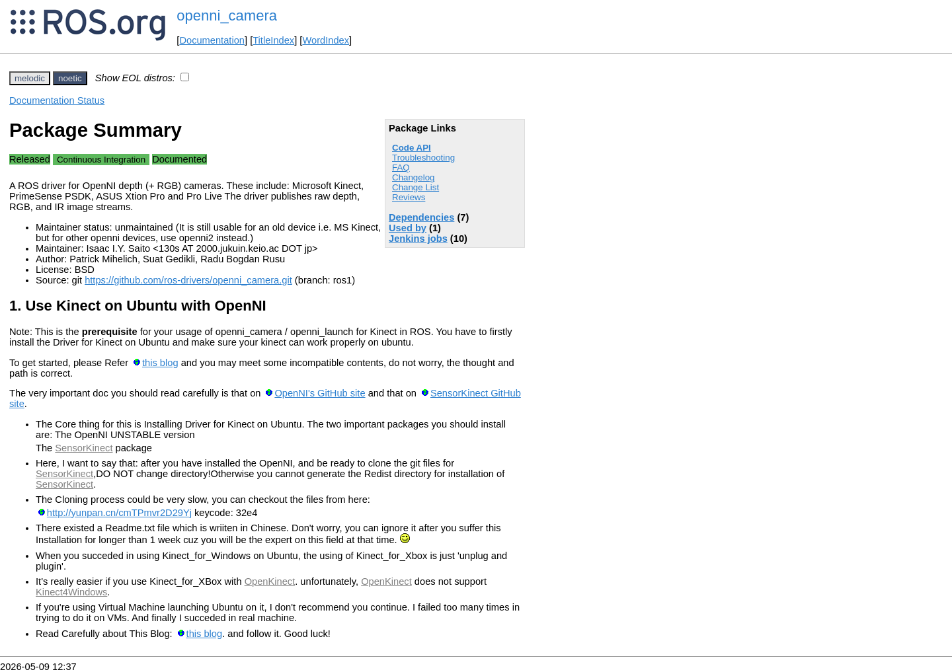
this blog (160, 362)
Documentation (212, 40)
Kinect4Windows (71, 592)
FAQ (401, 167)
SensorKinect (83, 448)
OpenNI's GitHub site (319, 393)
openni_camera (227, 15)
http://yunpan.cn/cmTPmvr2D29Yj (119, 512)
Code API (411, 148)
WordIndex (325, 40)
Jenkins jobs (418, 238)
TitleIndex (273, 40)
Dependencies (421, 217)
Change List (415, 187)
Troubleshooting (423, 158)
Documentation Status (56, 100)
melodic (30, 78)
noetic (70, 78)
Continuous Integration (101, 160)
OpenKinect (270, 581)
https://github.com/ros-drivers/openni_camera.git (188, 280)
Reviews (408, 197)
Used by (407, 228)
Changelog (413, 177)
